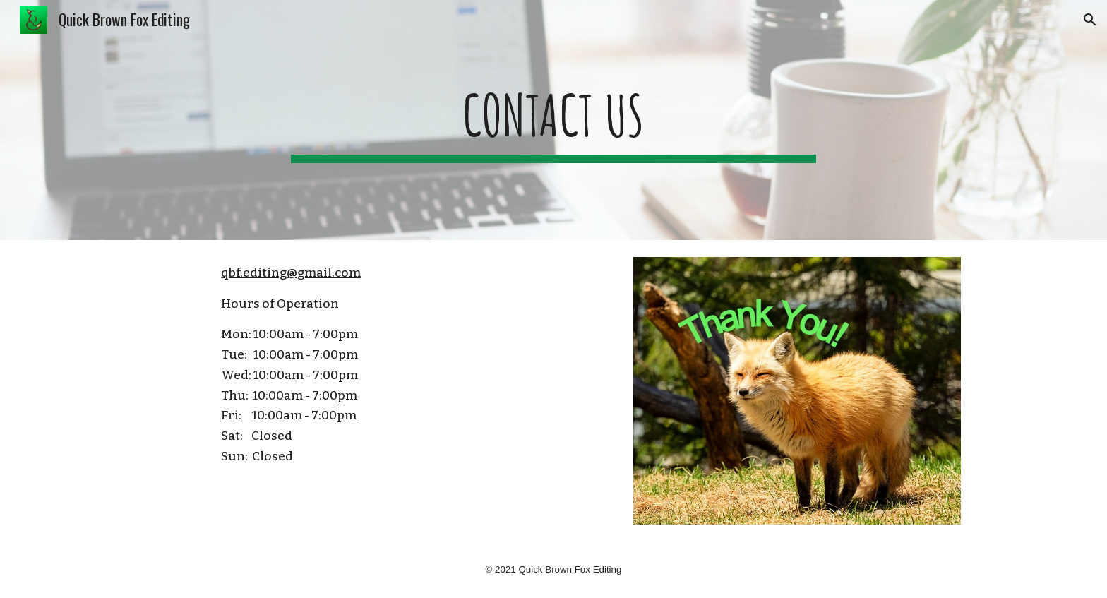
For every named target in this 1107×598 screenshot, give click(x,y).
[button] (1090, 20)
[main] (553, 120)
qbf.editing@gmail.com (291, 272)
